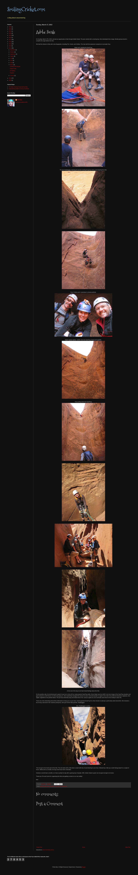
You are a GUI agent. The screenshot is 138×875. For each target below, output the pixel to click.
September (13, 54)
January (12, 75)
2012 (10, 78)
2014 (10, 46)
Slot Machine (64, 786)
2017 (10, 39)
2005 (10, 80)
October (12, 52)
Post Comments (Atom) (48, 850)
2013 (10, 48)
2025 (10, 27)
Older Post (127, 847)
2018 (10, 37)
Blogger (84, 867)
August (12, 56)
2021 (10, 31)
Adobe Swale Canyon (45, 786)
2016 (10, 41)
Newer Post (39, 847)
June (11, 60)
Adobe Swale (13, 68)
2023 (10, 29)
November (13, 50)
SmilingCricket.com (26, 9)
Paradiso (12, 73)
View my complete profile (21, 102)
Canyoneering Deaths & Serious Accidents (19, 88)
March (12, 64)
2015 (10, 43)
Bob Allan (52, 786)
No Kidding (12, 70)
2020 (10, 33)
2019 (10, 35)
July (11, 58)
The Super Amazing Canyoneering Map (18, 87)
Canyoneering (58, 786)
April (11, 62)
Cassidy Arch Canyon (15, 66)
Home (83, 847)
